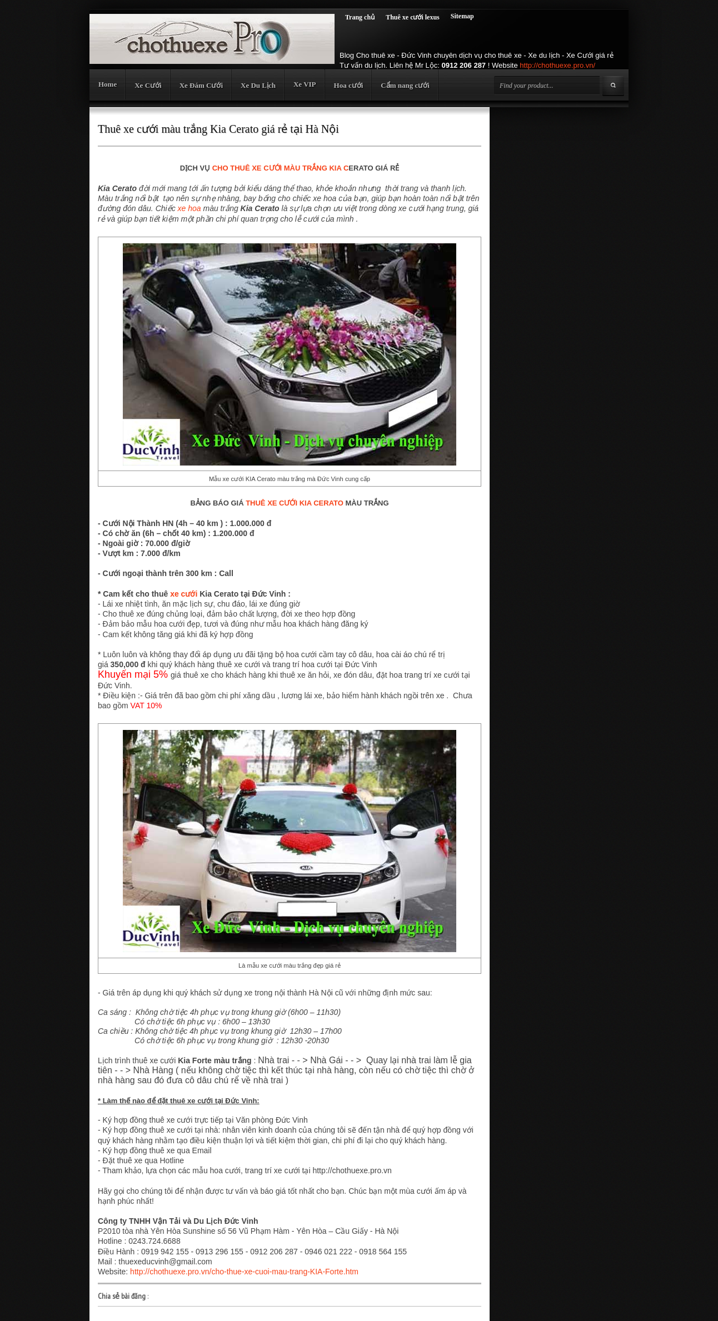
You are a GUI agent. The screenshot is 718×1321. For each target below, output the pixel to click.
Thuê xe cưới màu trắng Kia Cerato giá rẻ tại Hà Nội (218, 129)
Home (107, 84)
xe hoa (189, 208)
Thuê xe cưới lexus (413, 17)
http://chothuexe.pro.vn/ (557, 65)
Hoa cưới (348, 85)
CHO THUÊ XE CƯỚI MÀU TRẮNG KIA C (280, 168)
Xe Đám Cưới (201, 85)
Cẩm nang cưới (405, 85)
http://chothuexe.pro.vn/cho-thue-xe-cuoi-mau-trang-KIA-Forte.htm (244, 1271)
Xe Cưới (147, 85)
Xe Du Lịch (258, 85)
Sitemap (462, 16)
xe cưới (183, 593)
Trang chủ (360, 17)
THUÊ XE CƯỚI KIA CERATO (294, 503)
